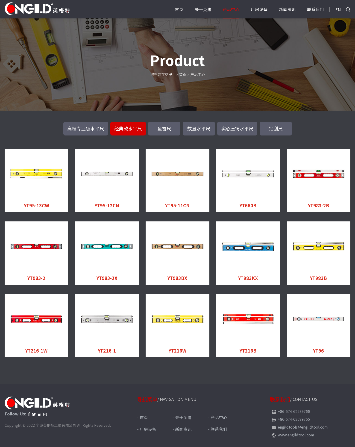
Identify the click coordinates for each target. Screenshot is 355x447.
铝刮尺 (276, 128)
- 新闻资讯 (182, 429)
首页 (179, 9)
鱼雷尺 (164, 128)
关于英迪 (203, 9)
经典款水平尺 (128, 128)
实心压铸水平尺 (237, 128)
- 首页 (142, 417)
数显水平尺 (198, 128)
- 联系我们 (217, 429)
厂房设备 (259, 9)
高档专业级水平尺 (85, 128)
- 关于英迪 (182, 417)
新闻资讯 (287, 9)
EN (338, 9)
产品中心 (231, 9)
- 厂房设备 (146, 429)
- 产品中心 (217, 417)
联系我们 (315, 9)
